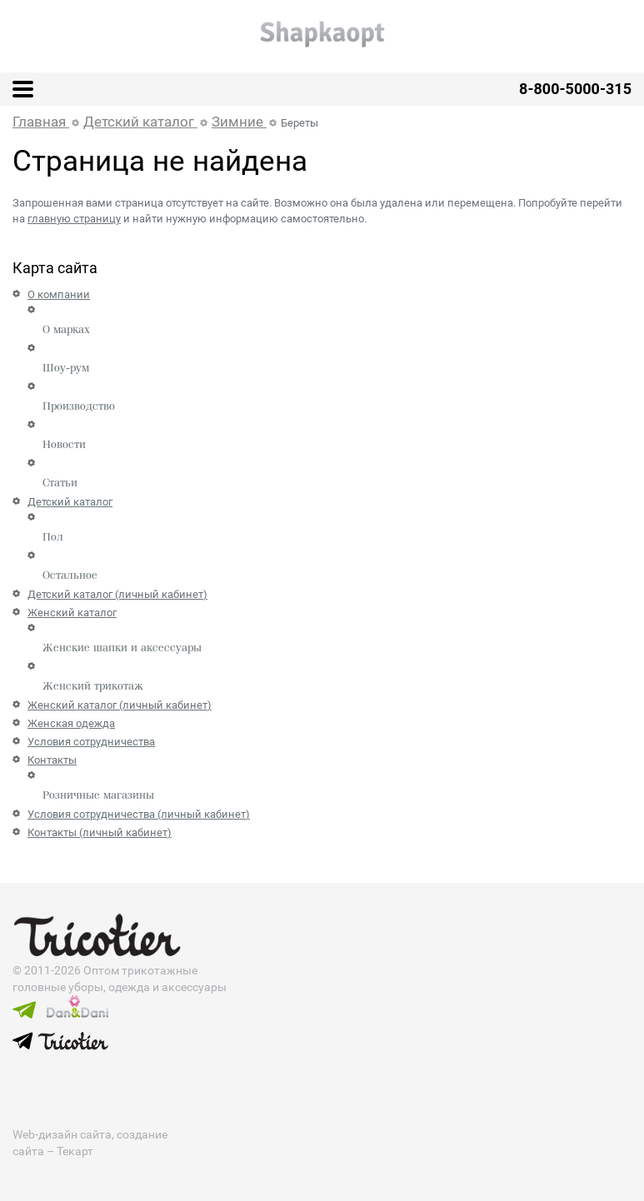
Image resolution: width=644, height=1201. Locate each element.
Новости (64, 444)
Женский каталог (72, 612)
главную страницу (74, 218)
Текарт (75, 1151)
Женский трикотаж (92, 686)
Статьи (59, 483)
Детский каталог (69, 502)
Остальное (69, 575)
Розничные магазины (98, 795)
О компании (58, 294)
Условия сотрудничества (91, 741)
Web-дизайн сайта (62, 1134)
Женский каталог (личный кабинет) (119, 705)
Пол (52, 537)
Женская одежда (71, 723)
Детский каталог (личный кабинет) (117, 594)
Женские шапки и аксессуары (122, 648)
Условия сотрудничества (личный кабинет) (138, 814)
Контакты (52, 760)
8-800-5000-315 (575, 88)
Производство (78, 406)
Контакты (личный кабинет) (99, 832)
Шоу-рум (65, 368)
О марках (66, 329)
